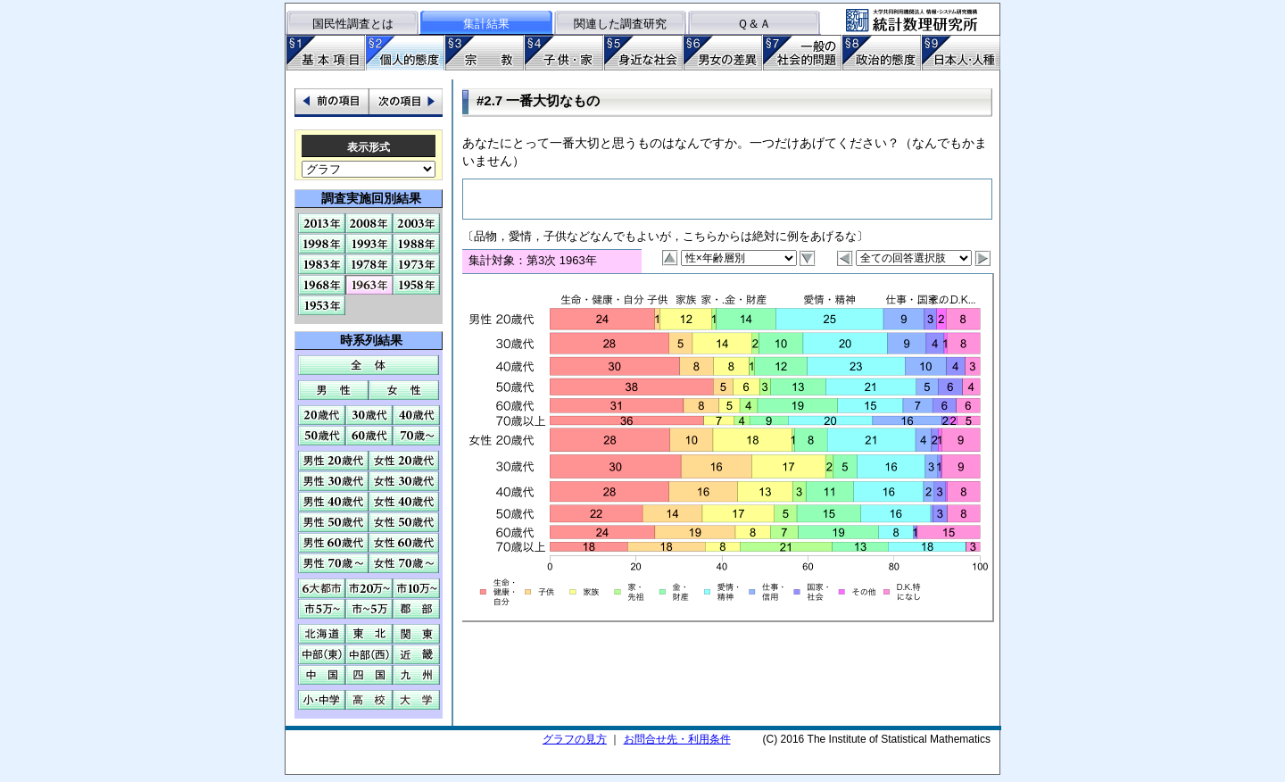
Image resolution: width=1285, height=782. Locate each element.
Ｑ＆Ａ (754, 23)
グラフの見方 (575, 739)
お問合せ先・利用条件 (677, 739)
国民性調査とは (353, 23)
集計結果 (486, 23)
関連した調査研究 (620, 23)
